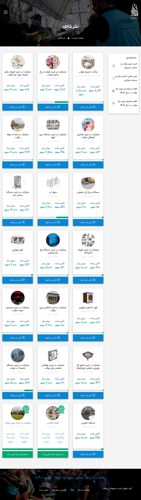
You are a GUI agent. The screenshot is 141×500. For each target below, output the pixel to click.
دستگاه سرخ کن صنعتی (88, 192)
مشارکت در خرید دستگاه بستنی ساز (17, 193)
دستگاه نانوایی (88, 423)
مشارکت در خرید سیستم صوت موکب (17, 309)
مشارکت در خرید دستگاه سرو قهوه (52, 136)
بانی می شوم (88, 107)
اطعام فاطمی (53, 423)
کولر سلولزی (17, 250)
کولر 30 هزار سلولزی (88, 308)
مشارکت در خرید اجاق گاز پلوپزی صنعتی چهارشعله (88, 366)
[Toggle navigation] (6, 12)
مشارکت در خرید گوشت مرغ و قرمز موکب (53, 73)
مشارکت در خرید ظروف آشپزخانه (88, 251)
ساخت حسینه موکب (88, 72)
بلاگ (72, 490)
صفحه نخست (77, 38)
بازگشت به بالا (84, 490)
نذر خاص (70, 26)
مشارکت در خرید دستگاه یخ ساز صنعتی (53, 251)
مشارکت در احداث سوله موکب (17, 136)
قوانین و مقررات (59, 490)
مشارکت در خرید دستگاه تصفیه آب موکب (17, 366)
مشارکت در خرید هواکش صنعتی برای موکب (52, 366)
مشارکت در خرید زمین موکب (17, 423)
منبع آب (53, 192)
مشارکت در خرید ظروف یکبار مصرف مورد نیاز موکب (17, 73)
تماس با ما (43, 490)
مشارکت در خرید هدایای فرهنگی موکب (88, 136)
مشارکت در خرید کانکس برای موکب (52, 309)
